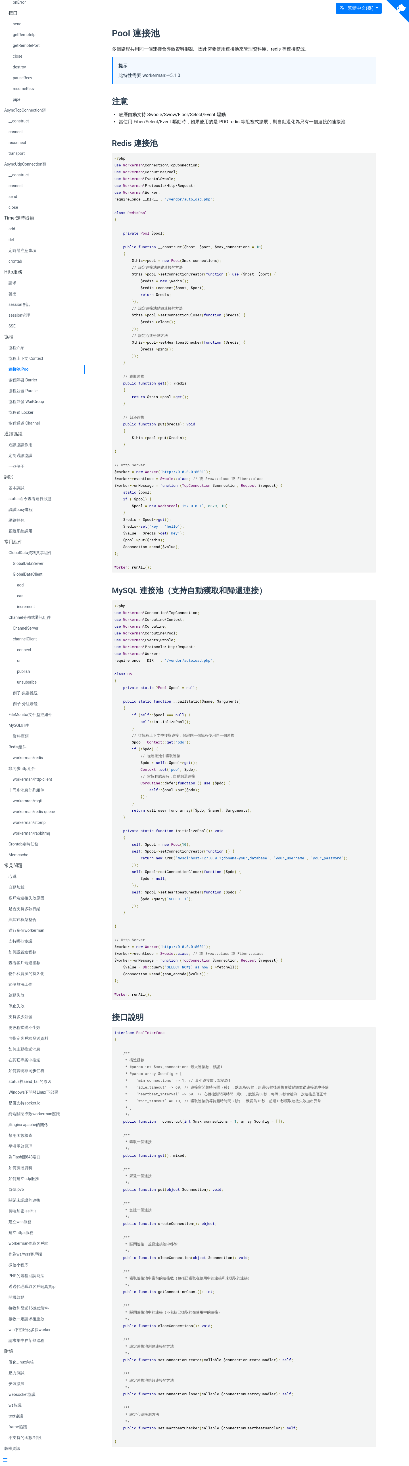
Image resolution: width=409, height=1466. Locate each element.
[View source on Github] (397, 11)
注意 (125, 101)
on (19, 660)
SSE (12, 326)
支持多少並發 (20, 1016)
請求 (12, 283)
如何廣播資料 (20, 1168)
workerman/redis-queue (34, 811)
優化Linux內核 (21, 1362)
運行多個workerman (26, 930)
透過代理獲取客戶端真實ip (32, 1286)
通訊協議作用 (20, 444)
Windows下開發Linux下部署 (33, 1092)
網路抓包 (16, 520)
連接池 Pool (19, 369)
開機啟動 (16, 1297)
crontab (15, 261)
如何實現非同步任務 (26, 1070)
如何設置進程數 (22, 952)
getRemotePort (26, 45)
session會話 (19, 304)
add (12, 229)
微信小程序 (18, 1265)
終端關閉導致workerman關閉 (34, 1114)
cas (20, 596)
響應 (12, 293)
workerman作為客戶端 (28, 1243)
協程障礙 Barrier (23, 380)
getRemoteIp (24, 34)
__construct (19, 121)
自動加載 (16, 887)
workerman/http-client (32, 779)
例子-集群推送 (25, 693)
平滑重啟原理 (20, 1146)
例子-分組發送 (25, 703)
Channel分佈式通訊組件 (30, 617)
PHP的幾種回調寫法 (26, 1275)
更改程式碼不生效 (24, 1027)
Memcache (18, 855)
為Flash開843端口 (25, 1157)
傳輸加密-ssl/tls (23, 1211)
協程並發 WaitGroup (26, 401)
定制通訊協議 (20, 455)
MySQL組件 (19, 725)
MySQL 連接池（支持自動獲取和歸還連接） (195, 590)
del (11, 239)
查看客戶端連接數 (24, 962)
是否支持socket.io (25, 1103)
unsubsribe (27, 682)
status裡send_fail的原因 (30, 1081)
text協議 (16, 1416)
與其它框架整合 (22, 919)
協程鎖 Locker (21, 412)
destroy (19, 67)
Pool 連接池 (142, 33)
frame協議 (18, 1427)
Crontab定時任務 (24, 844)
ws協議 (15, 1405)
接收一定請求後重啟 (26, 1319)
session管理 (19, 315)
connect (16, 132)
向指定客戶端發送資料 (28, 1038)
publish (23, 671)
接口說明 (133, 1017)
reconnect (17, 142)
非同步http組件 (22, 768)
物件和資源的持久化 (26, 973)
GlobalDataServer (28, 563)
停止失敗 (16, 1006)
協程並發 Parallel (24, 391)
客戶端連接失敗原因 (26, 898)
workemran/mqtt (28, 801)
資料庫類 (21, 736)
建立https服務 (21, 1232)
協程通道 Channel (24, 423)
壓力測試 (16, 1373)
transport (17, 153)
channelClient (25, 639)
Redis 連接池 (140, 143)
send (17, 24)
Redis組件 (17, 747)
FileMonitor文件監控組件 (31, 714)
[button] (359, 8)
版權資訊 (12, 1448)
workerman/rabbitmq (31, 833)
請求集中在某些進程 (26, 1340)
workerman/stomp (29, 822)
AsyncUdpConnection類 (25, 164)
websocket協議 (22, 1394)
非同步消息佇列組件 (26, 790)
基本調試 (16, 488)
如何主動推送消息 (24, 1049)
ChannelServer (25, 628)
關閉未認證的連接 (24, 1200)
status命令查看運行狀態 (30, 498)
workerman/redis (28, 757)
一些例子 (16, 466)
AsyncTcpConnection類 (25, 110)
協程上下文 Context (26, 358)
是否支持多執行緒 (24, 909)
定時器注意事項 (22, 250)
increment (26, 606)
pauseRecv (22, 78)
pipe (16, 99)
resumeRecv (24, 88)
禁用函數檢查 (20, 1135)
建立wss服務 (20, 1221)
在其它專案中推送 (24, 1060)
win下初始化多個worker (30, 1329)
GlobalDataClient (27, 574)
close (17, 56)
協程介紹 (16, 347)
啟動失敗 (16, 995)
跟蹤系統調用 (20, 531)
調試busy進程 (21, 509)
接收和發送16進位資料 (29, 1308)
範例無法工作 (20, 984)
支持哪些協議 (20, 941)
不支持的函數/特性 (25, 1437)
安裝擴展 (16, 1383)
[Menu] (40, 1460)
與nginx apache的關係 (28, 1124)
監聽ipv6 (16, 1189)
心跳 (12, 876)
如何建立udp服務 (24, 1178)
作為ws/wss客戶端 (25, 1254)
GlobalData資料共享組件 (30, 552)
